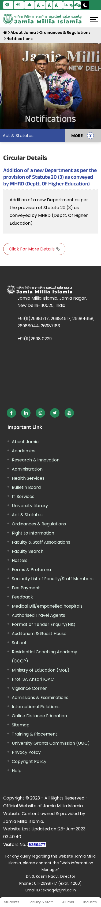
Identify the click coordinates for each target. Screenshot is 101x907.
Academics (23, 451)
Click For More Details (34, 249)
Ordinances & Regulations (65, 32)
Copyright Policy (29, 761)
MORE (77, 135)
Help (16, 771)
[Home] (5, 32)
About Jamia (23, 32)
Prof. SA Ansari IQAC (33, 679)
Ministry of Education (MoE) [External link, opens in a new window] (40, 670)
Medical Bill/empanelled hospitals (47, 606)
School (19, 643)
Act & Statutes (18, 135)
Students (11, 902)
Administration (27, 469)
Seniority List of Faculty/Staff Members (52, 579)
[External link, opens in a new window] (11, 413)
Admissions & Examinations (40, 697)
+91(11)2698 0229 (34, 339)
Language (68, 4)
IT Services (23, 496)
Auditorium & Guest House (39, 633)
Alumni (68, 902)
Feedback (22, 597)
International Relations (35, 707)
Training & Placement (34, 734)
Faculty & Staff (41, 902)
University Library (30, 506)
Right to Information (33, 533)
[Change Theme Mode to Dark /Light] (85, 5)
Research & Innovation (35, 460)
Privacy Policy (26, 752)
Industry (90, 902)
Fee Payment (26, 588)
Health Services (28, 478)
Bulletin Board (26, 487)
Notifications (19, 38)
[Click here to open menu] (94, 19)
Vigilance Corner (29, 688)
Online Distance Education (39, 716)
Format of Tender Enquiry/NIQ (43, 624)
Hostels (19, 560)
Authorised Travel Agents (38, 615)
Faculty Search (27, 551)
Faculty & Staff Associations (41, 542)
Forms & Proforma (31, 570)
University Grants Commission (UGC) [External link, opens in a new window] (51, 743)
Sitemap (20, 725)
